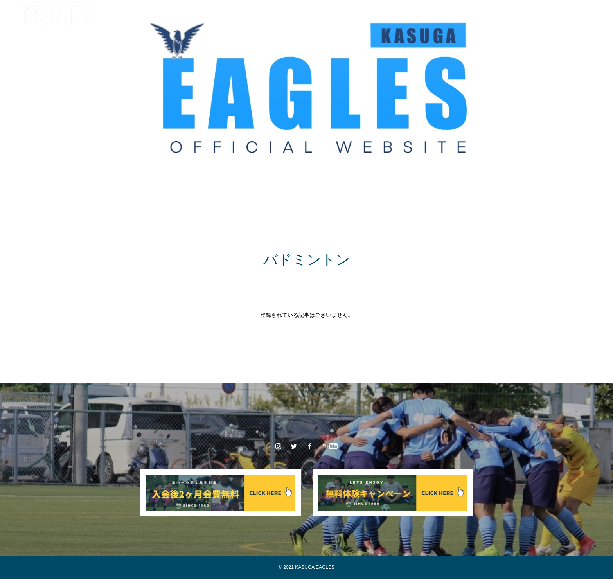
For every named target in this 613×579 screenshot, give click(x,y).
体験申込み (396, 16)
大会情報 (275, 16)
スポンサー (315, 16)
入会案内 (356, 16)
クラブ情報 (168, 16)
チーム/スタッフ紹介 (223, 16)
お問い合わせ (441, 16)
